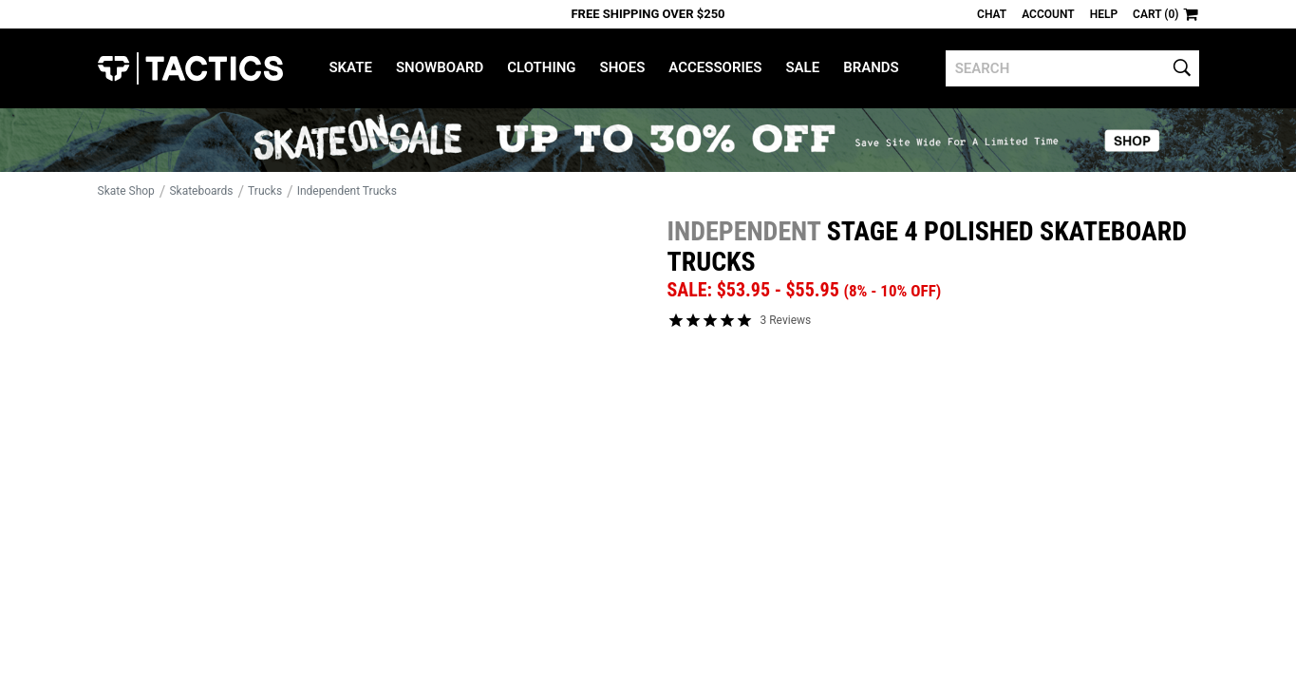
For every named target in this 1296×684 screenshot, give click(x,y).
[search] (1072, 68)
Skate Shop (126, 191)
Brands (871, 67)
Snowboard (439, 67)
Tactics (190, 68)
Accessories (714, 67)
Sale (802, 67)
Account (1048, 14)
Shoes (623, 67)
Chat (991, 14)
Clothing (541, 67)
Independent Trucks (347, 191)
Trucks (265, 191)
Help (1104, 14)
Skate (350, 67)
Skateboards (201, 191)
